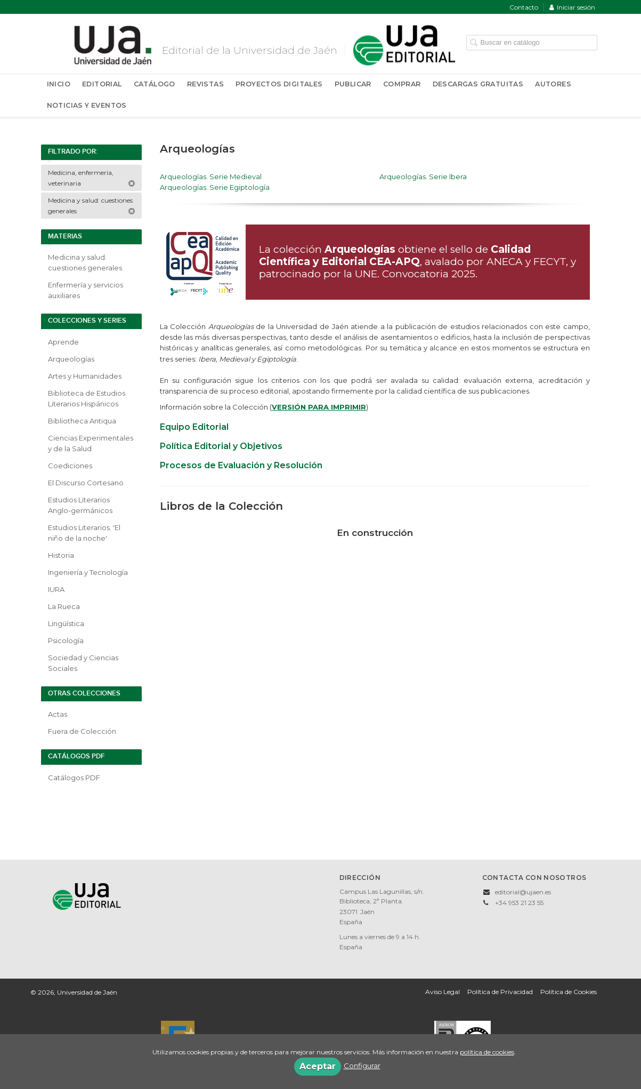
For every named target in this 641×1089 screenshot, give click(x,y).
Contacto (523, 7)
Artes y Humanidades (84, 376)
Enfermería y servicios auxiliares (85, 290)
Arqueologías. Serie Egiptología (215, 187)
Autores (553, 84)
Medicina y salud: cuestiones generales (91, 205)
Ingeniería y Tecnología (88, 572)
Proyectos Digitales (279, 84)
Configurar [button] (362, 1065)
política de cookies (487, 1052)
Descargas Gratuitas (478, 84)
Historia (61, 555)
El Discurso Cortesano (86, 482)
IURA (56, 589)
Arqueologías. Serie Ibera (423, 176)
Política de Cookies (568, 992)
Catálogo (154, 84)
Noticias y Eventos (87, 105)
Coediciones (70, 465)
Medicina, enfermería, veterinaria (91, 178)
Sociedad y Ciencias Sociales (83, 662)
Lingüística (66, 623)
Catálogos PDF (74, 777)
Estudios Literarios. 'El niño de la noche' (84, 532)
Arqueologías (71, 359)
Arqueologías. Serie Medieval (211, 176)
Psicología (66, 640)
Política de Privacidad (500, 992)
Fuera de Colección (82, 731)
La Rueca (64, 606)
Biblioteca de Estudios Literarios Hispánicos (86, 398)
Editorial (102, 84)
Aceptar (317, 1066)
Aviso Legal (442, 992)
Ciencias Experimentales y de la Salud (90, 443)
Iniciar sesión (572, 7)
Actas (57, 714)
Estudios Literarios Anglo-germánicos (80, 505)
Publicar (353, 84)
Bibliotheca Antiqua (82, 421)
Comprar (402, 84)
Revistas (205, 84)
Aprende (63, 342)
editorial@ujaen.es (523, 892)
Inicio (58, 84)
